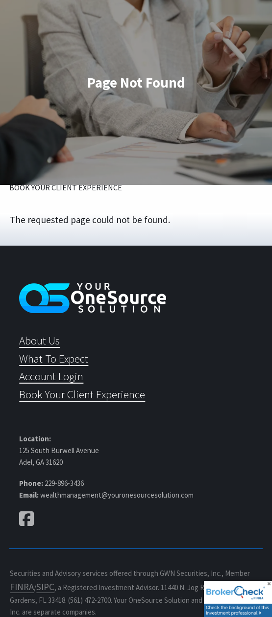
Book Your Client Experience (65, 187)
